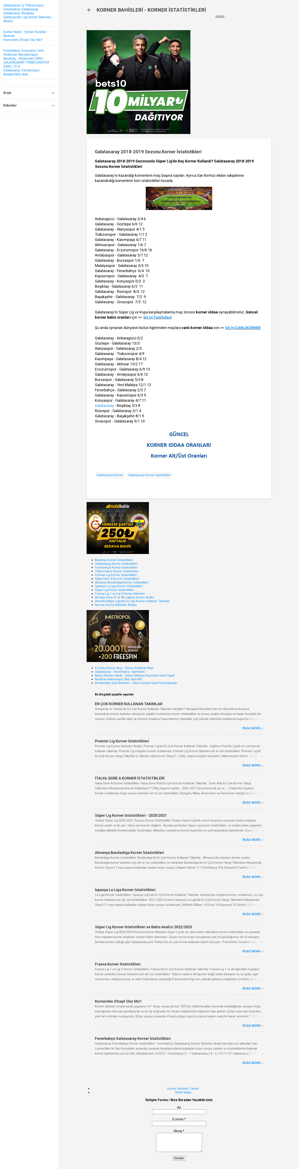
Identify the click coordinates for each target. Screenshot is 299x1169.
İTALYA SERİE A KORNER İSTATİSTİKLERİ (129, 778)
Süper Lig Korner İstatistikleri (114, 590)
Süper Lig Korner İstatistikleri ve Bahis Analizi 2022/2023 (143, 927)
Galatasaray (104, 405)
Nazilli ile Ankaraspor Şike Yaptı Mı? (119, 679)
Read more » (253, 728)
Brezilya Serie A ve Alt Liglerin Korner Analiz (124, 597)
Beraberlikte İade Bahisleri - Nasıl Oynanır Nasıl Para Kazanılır (136, 683)
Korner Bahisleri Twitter (183, 1088)
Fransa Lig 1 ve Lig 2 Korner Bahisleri (120, 594)
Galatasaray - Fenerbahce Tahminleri (120, 672)
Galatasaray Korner (110, 475)
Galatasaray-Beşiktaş (18, 13)
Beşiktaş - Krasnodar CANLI (23, 58)
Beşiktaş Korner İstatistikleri (114, 560)
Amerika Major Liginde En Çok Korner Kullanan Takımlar (132, 601)
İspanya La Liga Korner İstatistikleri (118, 586)
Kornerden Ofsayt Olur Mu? (118, 1001)
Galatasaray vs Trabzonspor (23, 5)
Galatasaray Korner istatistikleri (149, 475)
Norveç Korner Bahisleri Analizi (116, 605)
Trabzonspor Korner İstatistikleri (117, 571)
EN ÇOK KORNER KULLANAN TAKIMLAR (128, 704)
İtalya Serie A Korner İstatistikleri (117, 579)
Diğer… (221, 17)
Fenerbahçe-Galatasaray (20, 9)
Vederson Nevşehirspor (20, 54)
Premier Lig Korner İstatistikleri (116, 575)
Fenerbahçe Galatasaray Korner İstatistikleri (133, 1038)
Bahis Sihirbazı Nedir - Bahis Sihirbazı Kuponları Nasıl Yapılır (135, 675)
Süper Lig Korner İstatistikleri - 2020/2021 (131, 815)
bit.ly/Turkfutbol (157, 317)
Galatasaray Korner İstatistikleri (116, 564)
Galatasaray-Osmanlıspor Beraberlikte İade (21, 72)
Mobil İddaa (183, 1092)
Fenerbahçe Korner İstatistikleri (116, 567)
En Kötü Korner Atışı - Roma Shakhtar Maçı (124, 668)
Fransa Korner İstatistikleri (118, 964)
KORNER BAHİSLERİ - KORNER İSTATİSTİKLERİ (151, 10)
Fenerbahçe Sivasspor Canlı (23, 51)
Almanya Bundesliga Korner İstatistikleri (122, 582)
